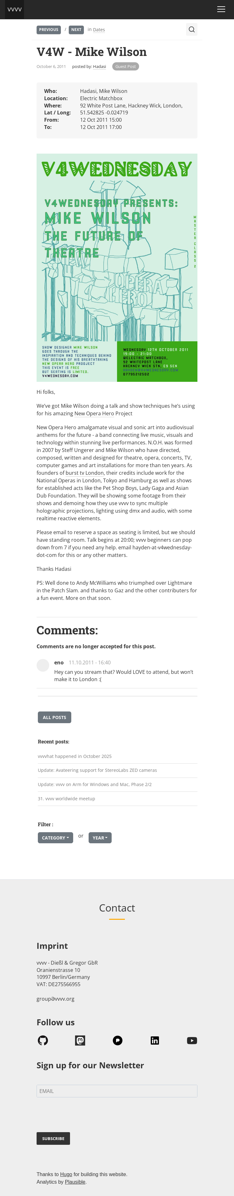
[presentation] (84, 1116)
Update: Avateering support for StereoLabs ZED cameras (97, 770)
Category (53, 838)
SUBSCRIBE (53, 1138)
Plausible (75, 1182)
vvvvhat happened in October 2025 (75, 756)
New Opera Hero (94, 413)
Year (98, 838)
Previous (48, 29)
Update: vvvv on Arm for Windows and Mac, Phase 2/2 (95, 784)
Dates (99, 30)
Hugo (66, 1174)
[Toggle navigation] (221, 9)
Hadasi (99, 66)
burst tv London (85, 472)
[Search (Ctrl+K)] (191, 29)
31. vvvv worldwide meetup (66, 799)
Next (76, 29)
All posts (54, 717)
